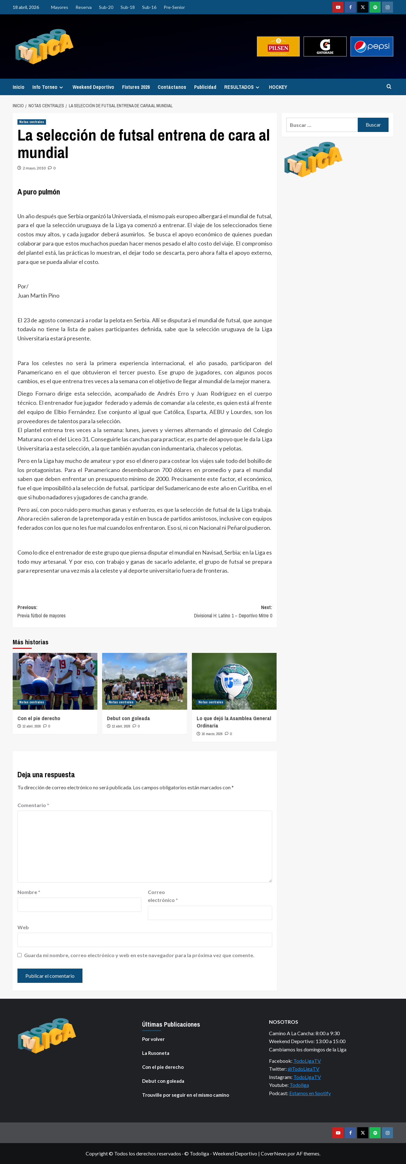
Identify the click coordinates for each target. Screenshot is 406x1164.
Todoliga (299, 1085)
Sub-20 (106, 7)
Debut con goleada (128, 718)
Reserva (83, 7)
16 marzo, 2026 (212, 734)
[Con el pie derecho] (55, 681)
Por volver (153, 1039)
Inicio (18, 86)
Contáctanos (172, 86)
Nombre (28, 892)
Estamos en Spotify (310, 1093)
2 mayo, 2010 (34, 168)
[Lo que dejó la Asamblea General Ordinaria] (234, 681)
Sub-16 (149, 7)
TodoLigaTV (307, 1061)
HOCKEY (278, 86)
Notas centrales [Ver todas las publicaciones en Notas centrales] (31, 122)
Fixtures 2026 (136, 86)
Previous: (81, 612)
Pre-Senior (174, 7)
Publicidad (205, 86)
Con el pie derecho (38, 718)
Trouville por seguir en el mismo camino (185, 1095)
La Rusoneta (155, 1053)
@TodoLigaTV (303, 1069)
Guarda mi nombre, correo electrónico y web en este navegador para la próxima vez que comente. (139, 955)
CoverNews (274, 1153)
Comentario (33, 805)
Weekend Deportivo (93, 86)
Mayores (59, 7)
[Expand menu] (61, 87)
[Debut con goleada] (144, 681)
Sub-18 (128, 7)
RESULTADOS (242, 86)
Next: (208, 612)
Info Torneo (48, 86)
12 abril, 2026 (32, 726)
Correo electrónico (163, 896)
